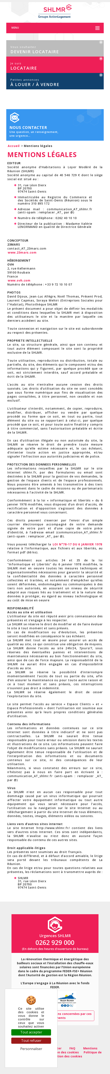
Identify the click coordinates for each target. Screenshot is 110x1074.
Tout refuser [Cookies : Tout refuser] (31, 1040)
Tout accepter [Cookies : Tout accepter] (31, 1032)
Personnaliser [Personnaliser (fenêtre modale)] (31, 1048)
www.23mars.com (22, 252)
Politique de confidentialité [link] (31, 1057)
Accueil (14, 146)
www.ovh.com (19, 280)
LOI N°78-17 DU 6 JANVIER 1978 (77, 544)
